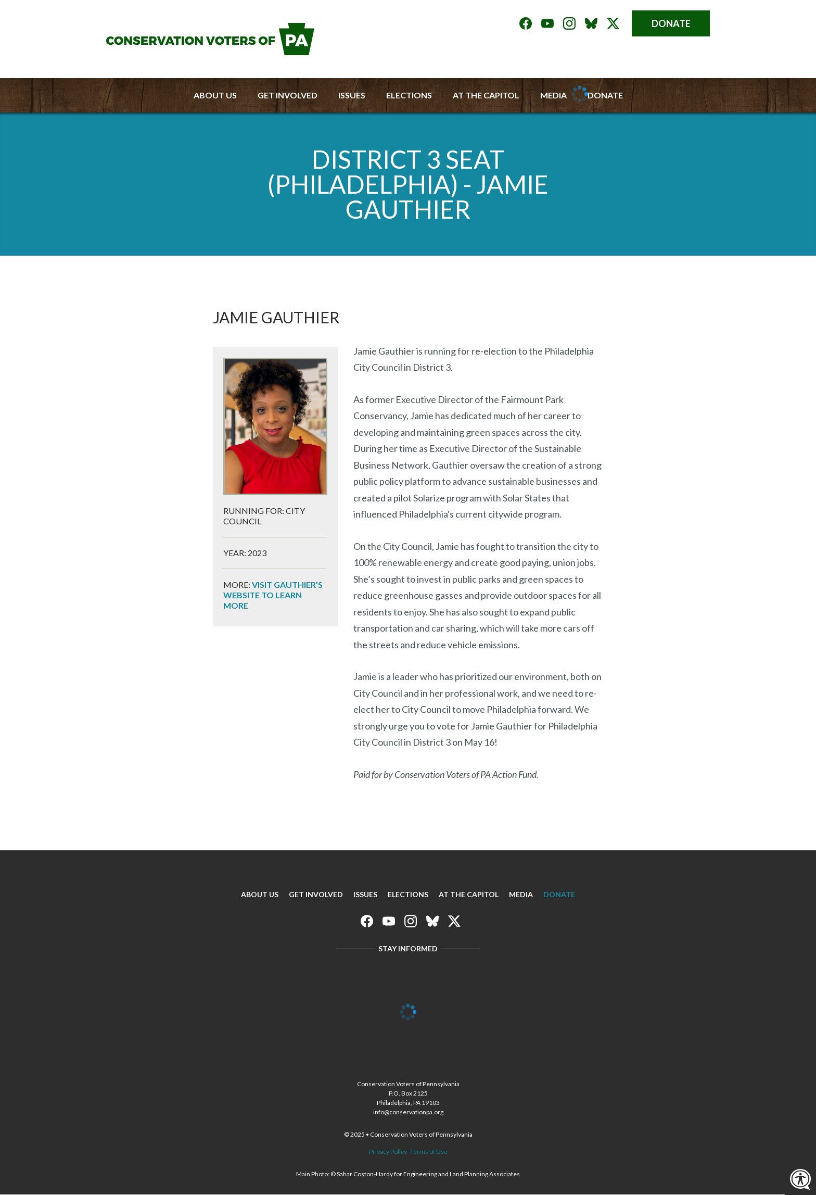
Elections (409, 95)
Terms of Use (429, 1151)
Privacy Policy (388, 1151)
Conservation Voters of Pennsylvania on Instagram (569, 23)
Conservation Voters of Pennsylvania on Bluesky (591, 23)
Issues (351, 95)
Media (521, 894)
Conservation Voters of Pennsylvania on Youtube (547, 23)
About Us (215, 95)
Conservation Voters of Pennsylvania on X (613, 23)
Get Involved (287, 95)
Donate (671, 23)
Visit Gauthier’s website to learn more (273, 595)
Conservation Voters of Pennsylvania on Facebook (526, 23)
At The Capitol (469, 894)
